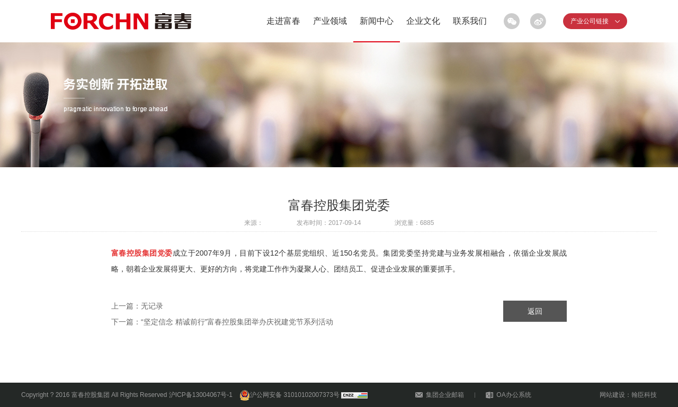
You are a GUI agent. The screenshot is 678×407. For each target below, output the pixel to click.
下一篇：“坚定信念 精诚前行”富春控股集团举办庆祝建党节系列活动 (222, 322)
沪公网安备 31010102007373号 (289, 395)
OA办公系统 (513, 395)
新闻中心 (377, 20)
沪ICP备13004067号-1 (201, 395)
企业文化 (423, 20)
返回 (535, 311)
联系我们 (470, 20)
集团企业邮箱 (445, 395)
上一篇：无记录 (137, 306)
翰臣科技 (644, 395)
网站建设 (612, 395)
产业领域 (330, 20)
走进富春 (283, 20)
